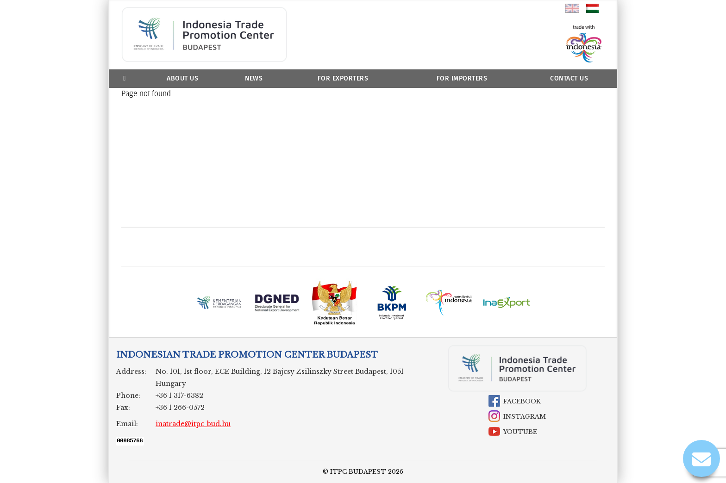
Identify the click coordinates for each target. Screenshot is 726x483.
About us (182, 78)
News (254, 78)
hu (593, 8)
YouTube (520, 432)
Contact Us (569, 78)
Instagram (524, 417)
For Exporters (343, 78)
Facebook (522, 401)
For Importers (462, 78)
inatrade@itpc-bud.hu (193, 424)
